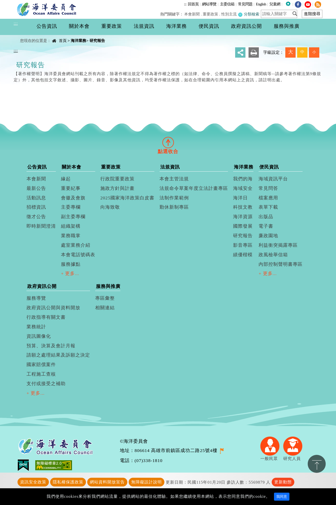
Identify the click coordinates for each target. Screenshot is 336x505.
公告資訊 (37, 167)
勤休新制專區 (174, 207)
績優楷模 (243, 254)
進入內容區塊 (13, 3)
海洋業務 (78, 40)
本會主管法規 (174, 178)
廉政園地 (268, 235)
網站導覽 (209, 4)
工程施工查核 (41, 374)
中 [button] (302, 52)
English (261, 4)
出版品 (266, 216)
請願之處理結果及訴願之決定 (58, 355)
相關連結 (105, 307)
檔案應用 (268, 197)
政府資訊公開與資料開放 (53, 307)
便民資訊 (269, 167)
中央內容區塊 (27, 36)
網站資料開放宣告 (107, 482)
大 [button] (290, 52)
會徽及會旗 (73, 197)
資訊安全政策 (33, 482)
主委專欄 (71, 207)
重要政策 (210, 14)
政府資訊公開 (42, 286)
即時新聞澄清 (41, 226)
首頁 (63, 40)
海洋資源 (243, 216)
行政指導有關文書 (46, 317)
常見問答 (268, 188)
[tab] (168, 142)
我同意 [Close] (281, 497)
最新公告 (36, 188)
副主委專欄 (73, 216)
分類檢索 (248, 14)
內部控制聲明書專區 (281, 264)
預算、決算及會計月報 (50, 345)
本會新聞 (192, 14)
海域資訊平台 (273, 178)
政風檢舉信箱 (273, 254)
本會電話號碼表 (78, 254)
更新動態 (283, 482)
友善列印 (254, 52)
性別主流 (229, 14)
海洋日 (240, 197)
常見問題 (245, 4)
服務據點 (71, 264)
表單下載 (268, 207)
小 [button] (314, 52)
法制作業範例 (174, 197)
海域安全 (243, 188)
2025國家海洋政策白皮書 (127, 197)
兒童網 (274, 4)
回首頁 (193, 4)
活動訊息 (36, 197)
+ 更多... (70, 273)
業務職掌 (71, 235)
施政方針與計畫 (117, 188)
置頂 (317, 464)
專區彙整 (105, 298)
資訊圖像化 (38, 336)
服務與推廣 (108, 286)
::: (185, 4)
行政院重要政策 (117, 178)
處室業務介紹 (75, 245)
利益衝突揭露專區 (278, 245)
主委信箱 (227, 4)
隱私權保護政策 (68, 482)
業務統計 (36, 326)
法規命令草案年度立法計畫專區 (194, 188)
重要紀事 (71, 188)
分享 (240, 52)
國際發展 (243, 226)
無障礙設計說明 (146, 482)
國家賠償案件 (41, 364)
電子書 (266, 226)
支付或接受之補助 (46, 383)
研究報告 (97, 40)
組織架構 (71, 226)
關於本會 (71, 167)
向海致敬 (110, 207)
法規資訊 (170, 167)
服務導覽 (36, 298)
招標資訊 (36, 207)
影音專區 (243, 245)
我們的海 (243, 178)
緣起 (66, 178)
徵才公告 (36, 216)
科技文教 (243, 207)
